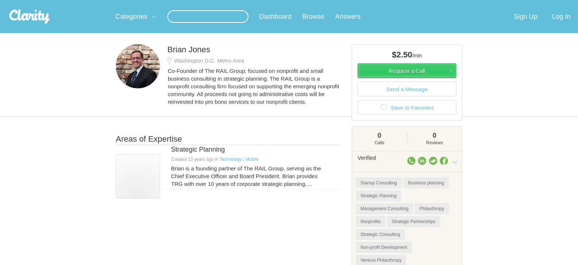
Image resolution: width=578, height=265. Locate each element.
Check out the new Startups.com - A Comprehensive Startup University (377, 4)
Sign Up (525, 25)
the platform (104, 4)
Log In (561, 25)
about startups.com (484, 4)
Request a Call (407, 80)
